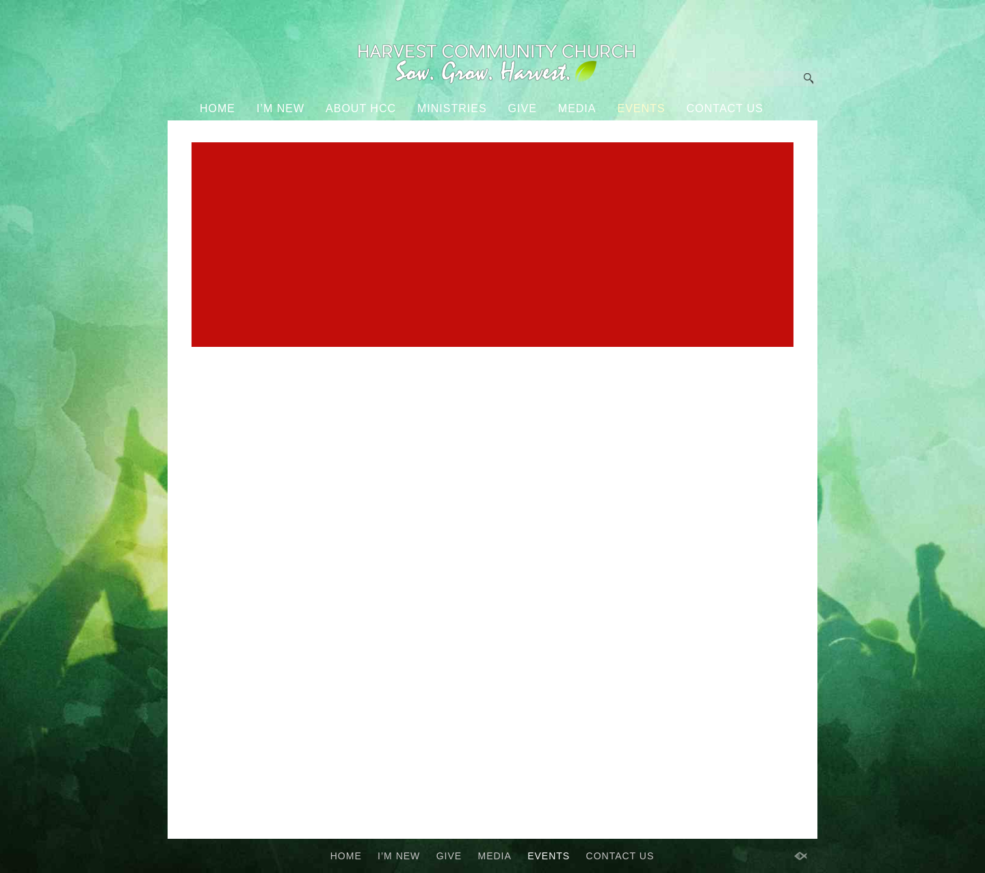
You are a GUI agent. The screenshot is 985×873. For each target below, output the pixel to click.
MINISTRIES (452, 108)
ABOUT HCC (361, 108)
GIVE (522, 108)
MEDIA (577, 108)
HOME (217, 108)
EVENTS (641, 108)
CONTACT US (725, 108)
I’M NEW (280, 108)
